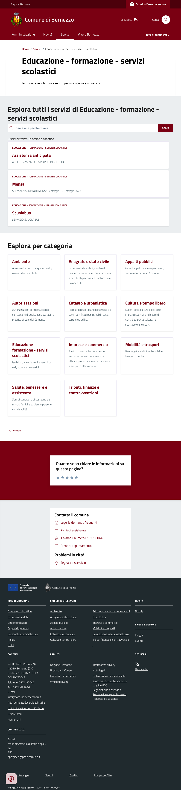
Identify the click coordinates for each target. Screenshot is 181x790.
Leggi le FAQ (100, 685)
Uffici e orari (15, 714)
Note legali (99, 670)
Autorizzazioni (58, 628)
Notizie (139, 611)
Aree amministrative (20, 611)
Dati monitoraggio (18, 775)
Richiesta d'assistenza (105, 699)
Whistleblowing (59, 682)
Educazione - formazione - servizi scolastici (39, 148)
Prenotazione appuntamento (109, 694)
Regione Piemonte (20, 4)
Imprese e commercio (105, 623)
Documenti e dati (18, 617)
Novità (47, 34)
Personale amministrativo (23, 634)
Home (25, 49)
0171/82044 (26, 682)
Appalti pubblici (59, 623)
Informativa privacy (104, 665)
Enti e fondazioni (17, 623)
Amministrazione (23, 34)
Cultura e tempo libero (63, 639)
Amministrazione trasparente (110, 681)
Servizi (65, 34)
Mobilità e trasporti (104, 628)
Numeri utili (14, 719)
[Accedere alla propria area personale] (148, 4)
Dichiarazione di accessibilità (109, 676)
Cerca (165, 128)
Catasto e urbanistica (62, 634)
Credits (73, 775)
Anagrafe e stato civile (63, 617)
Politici (11, 639)
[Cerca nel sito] (164, 19)
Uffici (11, 645)
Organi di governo (18, 628)
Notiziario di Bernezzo (62, 676)
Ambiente (56, 611)
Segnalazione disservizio (107, 690)
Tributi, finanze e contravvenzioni (111, 642)
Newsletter (141, 669)
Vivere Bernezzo (89, 34)
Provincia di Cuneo (61, 670)
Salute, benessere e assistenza (111, 634)
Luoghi (139, 635)
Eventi (139, 641)
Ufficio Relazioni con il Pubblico (26, 708)
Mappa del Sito (103, 775)
